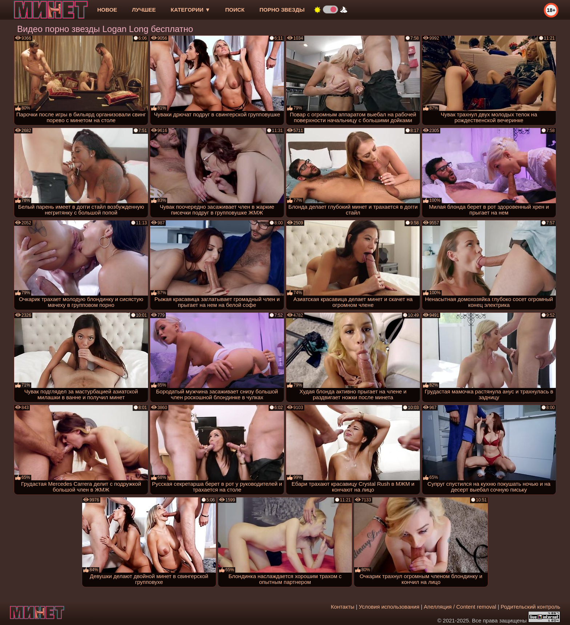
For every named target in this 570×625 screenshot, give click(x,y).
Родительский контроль (530, 607)
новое (107, 10)
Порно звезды (282, 10)
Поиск (235, 10)
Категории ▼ (190, 10)
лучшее (144, 10)
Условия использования (389, 607)
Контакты (342, 607)
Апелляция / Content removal (460, 607)
